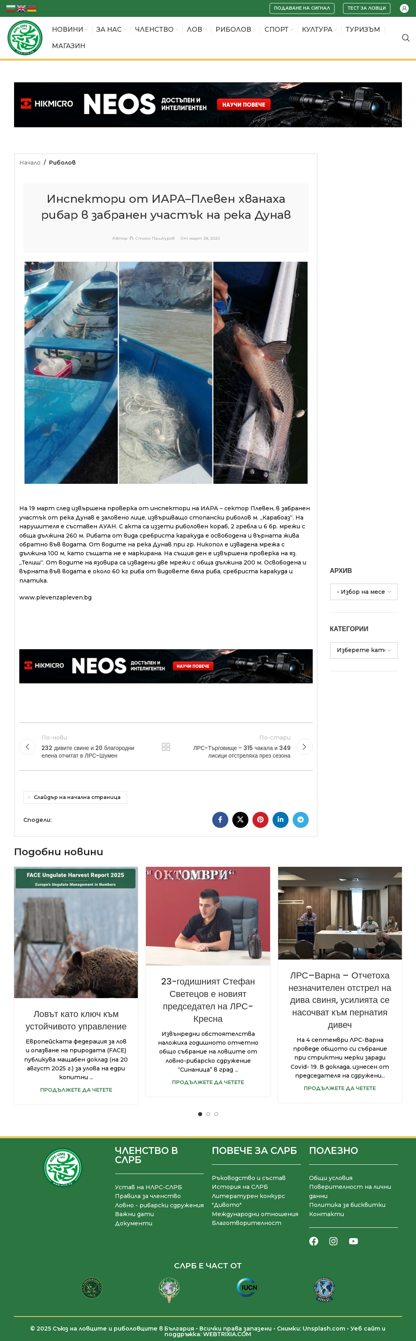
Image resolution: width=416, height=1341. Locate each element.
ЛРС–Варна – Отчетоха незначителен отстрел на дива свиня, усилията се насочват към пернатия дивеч (340, 1000)
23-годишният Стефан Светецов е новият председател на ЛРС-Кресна (208, 1000)
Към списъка (166, 747)
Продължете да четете (76, 1090)
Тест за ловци (367, 8)
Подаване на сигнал (302, 8)
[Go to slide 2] (208, 1114)
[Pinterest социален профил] (260, 820)
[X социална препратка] (240, 820)
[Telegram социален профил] (301, 820)
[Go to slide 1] (200, 1114)
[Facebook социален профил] (220, 820)
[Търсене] (406, 38)
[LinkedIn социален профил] (281, 820)
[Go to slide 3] (216, 1114)
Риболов (62, 162)
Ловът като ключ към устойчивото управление (76, 1020)
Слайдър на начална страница (77, 797)
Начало (30, 162)
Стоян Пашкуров (154, 238)
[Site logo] (25, 37)
